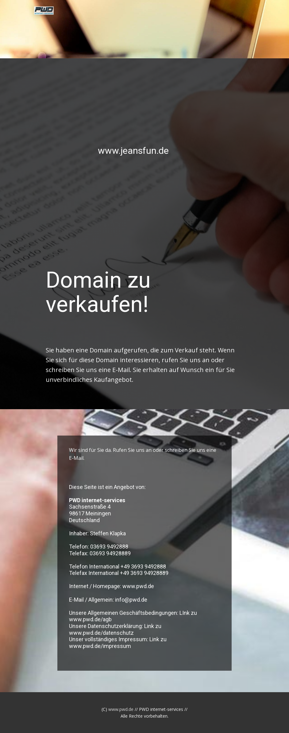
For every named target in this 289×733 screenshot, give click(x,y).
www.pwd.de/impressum (100, 646)
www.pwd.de (138, 586)
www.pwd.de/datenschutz (101, 633)
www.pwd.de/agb (90, 619)
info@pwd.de (131, 599)
